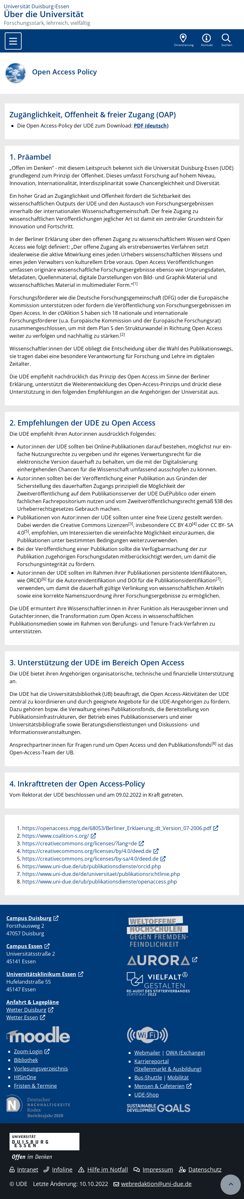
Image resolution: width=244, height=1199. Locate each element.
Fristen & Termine (35, 1085)
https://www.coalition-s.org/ (55, 835)
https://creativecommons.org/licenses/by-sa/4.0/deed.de (90, 858)
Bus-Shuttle (148, 1077)
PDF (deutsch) (151, 125)
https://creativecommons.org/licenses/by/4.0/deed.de (87, 851)
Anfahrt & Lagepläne (32, 1002)
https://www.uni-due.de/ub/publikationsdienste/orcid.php (91, 866)
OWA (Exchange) (185, 1052)
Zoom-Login (28, 1051)
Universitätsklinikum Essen (41, 974)
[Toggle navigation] (13, 41)
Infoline (58, 1169)
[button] (207, 41)
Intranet (24, 1169)
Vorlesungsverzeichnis (41, 1068)
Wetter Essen (22, 1017)
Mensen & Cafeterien (159, 1086)
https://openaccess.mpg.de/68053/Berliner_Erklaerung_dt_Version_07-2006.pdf (116, 828)
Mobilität (178, 1077)
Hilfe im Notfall (103, 1169)
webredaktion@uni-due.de (156, 1184)
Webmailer (147, 1052)
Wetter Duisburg (26, 1009)
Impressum (153, 1169)
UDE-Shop (146, 1094)
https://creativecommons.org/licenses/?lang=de (79, 843)
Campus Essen (24, 946)
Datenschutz (200, 1169)
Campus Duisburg (28, 918)
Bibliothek (26, 1060)
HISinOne (25, 1077)
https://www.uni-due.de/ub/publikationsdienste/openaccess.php (99, 881)
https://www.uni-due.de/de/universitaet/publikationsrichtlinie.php (101, 873)
